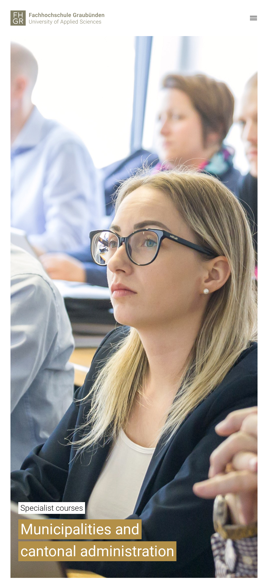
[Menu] (253, 18)
